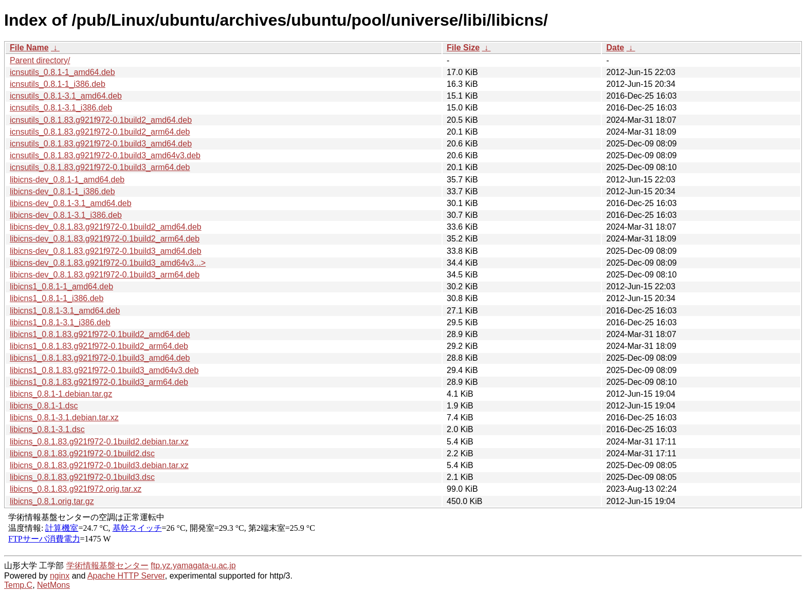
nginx (59, 575)
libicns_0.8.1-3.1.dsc (47, 429)
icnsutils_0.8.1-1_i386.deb (57, 84)
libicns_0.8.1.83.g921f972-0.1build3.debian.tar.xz (99, 465)
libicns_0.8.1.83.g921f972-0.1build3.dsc (82, 477)
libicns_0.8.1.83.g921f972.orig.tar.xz (75, 489)
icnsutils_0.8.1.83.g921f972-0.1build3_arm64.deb (100, 167)
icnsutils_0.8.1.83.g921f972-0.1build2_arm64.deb (100, 131)
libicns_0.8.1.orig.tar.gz (52, 501)
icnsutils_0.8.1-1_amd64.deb (62, 72)
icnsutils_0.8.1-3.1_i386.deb (61, 107)
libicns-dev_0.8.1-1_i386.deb (62, 191)
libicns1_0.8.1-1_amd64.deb (61, 286)
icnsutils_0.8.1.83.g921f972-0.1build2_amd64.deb (101, 120)
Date (615, 47)
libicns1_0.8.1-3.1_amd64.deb (65, 310)
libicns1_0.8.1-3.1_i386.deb (60, 322)
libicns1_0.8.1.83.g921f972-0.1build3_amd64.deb (100, 358)
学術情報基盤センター (107, 565)
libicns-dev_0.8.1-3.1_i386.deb (66, 215)
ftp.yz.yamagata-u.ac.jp (193, 565)
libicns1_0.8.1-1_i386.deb (56, 298)
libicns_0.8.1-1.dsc (44, 405)
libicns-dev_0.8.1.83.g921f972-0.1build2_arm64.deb (104, 238)
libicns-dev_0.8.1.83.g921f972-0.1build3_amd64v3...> (108, 262)
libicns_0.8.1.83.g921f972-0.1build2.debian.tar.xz (99, 441)
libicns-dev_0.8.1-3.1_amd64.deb (71, 203)
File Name (29, 47)
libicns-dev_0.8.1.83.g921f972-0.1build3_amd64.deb (106, 251)
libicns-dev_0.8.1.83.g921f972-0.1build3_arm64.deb (104, 274)
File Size (463, 47)
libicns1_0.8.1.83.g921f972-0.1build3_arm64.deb (99, 382)
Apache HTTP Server (126, 575)
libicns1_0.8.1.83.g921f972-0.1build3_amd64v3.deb (104, 370)
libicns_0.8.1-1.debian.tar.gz (61, 393)
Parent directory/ (40, 60)
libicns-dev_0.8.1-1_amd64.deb (67, 179)
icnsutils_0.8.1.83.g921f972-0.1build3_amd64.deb (101, 143)
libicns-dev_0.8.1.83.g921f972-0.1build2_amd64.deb (106, 226)
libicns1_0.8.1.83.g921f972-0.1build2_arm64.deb (99, 346)
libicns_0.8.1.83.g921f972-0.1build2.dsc (82, 453)
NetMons (53, 585)
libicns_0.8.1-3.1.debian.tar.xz (64, 417)
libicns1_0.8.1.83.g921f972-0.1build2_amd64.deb (100, 334)
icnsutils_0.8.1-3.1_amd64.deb (66, 95)
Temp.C (18, 585)
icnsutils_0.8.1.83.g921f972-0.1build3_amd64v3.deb (105, 155)
